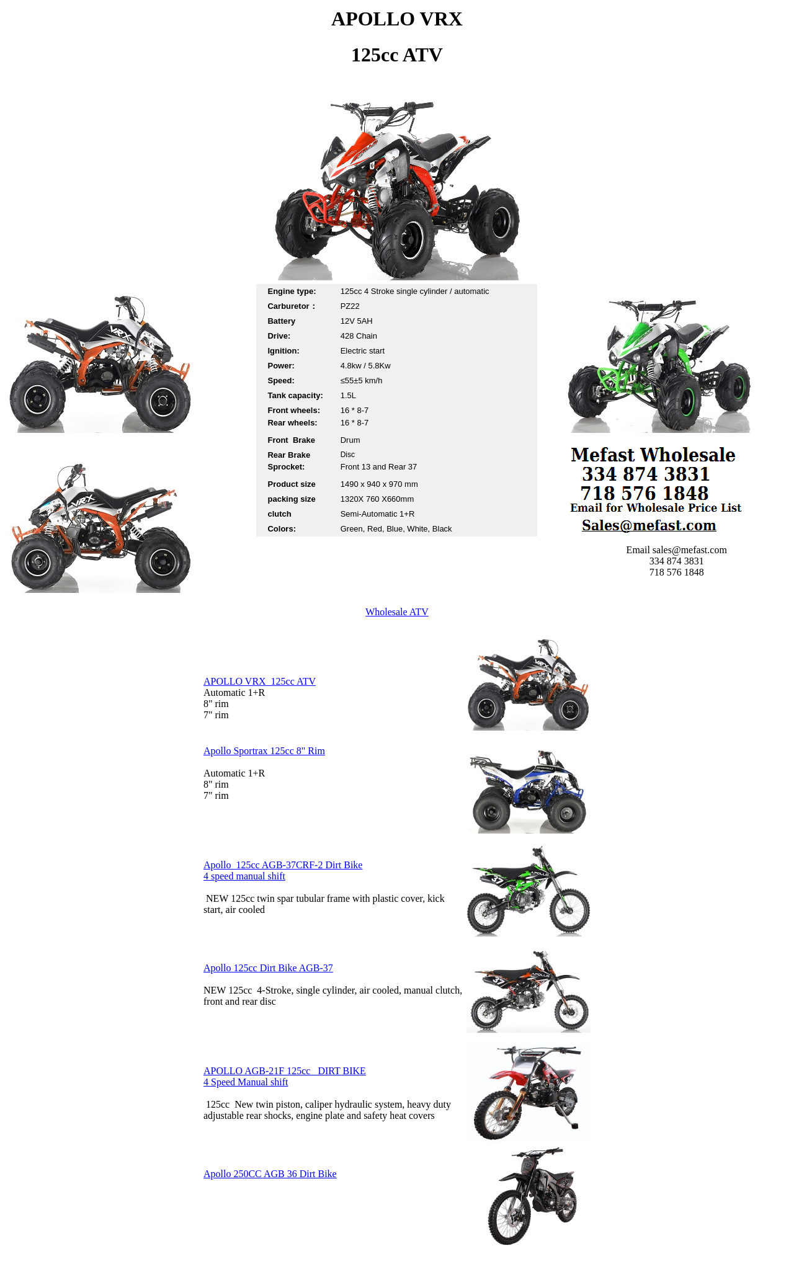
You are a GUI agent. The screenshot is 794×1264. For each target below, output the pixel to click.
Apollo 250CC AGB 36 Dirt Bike (270, 1173)
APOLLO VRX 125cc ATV (259, 681)
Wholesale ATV (397, 612)
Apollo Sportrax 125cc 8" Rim (264, 750)
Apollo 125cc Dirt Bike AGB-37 (268, 968)
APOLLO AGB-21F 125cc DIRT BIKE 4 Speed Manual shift (284, 1076)
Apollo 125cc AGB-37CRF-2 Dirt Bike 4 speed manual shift (282, 870)
